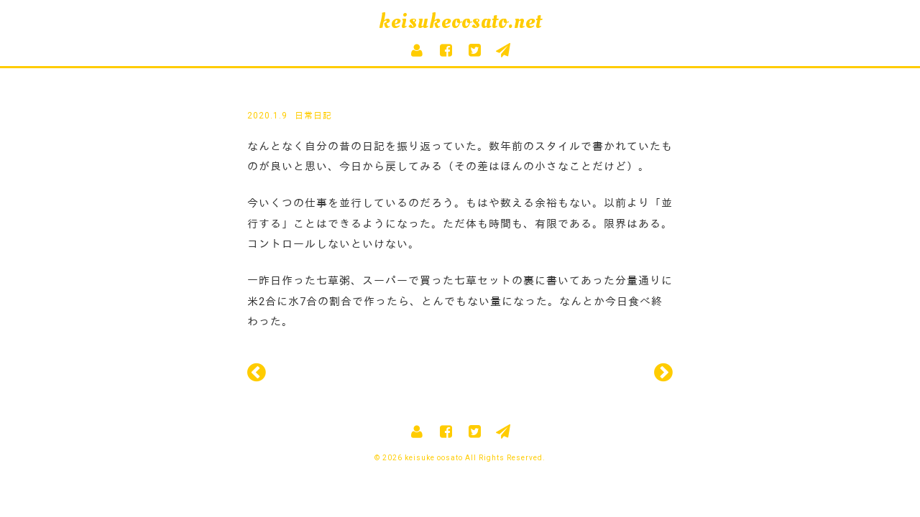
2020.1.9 (267, 116)
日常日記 (313, 116)
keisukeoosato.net (460, 21)
